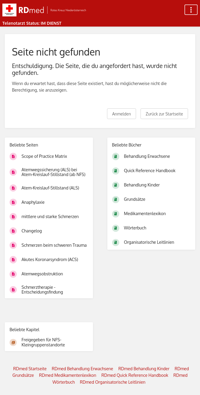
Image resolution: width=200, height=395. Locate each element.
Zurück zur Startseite (164, 113)
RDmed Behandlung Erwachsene (82, 368)
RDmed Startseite (30, 368)
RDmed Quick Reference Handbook (134, 375)
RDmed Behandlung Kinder (144, 368)
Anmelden (121, 113)
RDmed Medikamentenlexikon (67, 375)
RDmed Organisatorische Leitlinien (112, 382)
